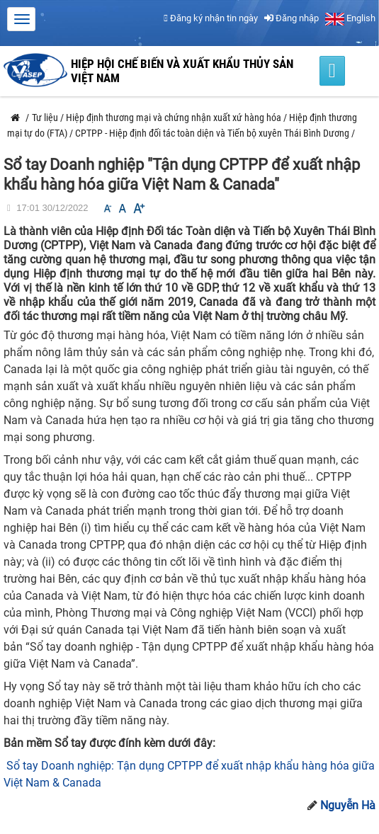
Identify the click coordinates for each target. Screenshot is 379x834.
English (350, 18)
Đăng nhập (291, 18)
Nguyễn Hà (347, 805)
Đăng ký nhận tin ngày (211, 18)
